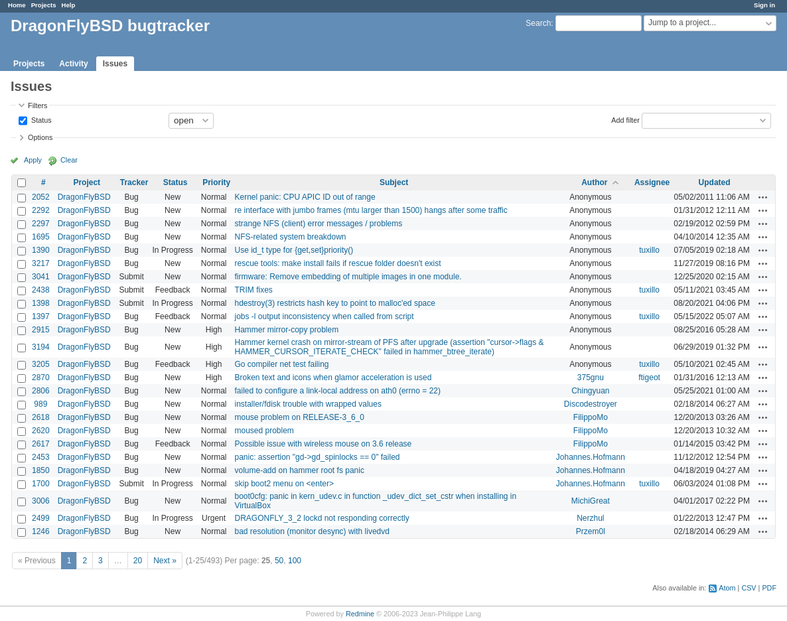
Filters (37, 105)
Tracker (134, 182)
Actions (763, 197)
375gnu (590, 377)
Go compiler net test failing (281, 364)
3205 (41, 364)
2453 (41, 457)
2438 (41, 290)
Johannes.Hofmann (590, 457)
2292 (41, 210)
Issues (115, 63)
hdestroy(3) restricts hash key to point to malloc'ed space (334, 303)
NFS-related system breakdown (290, 237)
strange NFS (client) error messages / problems (318, 223)
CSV (748, 588)
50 (279, 560)
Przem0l (590, 531)
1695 (41, 237)
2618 (41, 417)
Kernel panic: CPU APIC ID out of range (304, 197)
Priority (216, 182)
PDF (769, 588)
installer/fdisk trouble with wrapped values (307, 404)
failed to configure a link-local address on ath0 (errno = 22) (337, 390)
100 (294, 560)
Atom (727, 588)
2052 (41, 197)
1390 (41, 250)
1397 (41, 316)
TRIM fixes (253, 290)
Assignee (652, 182)
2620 (41, 430)
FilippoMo (590, 417)
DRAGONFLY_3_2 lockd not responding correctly (321, 518)
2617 (41, 443)
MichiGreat (590, 501)
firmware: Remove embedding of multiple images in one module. (347, 276)
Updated (715, 182)
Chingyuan (590, 390)
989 (40, 404)
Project (86, 182)
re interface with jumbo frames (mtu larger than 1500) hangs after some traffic (370, 210)
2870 (41, 377)
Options (40, 137)
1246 (41, 531)
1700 (41, 483)
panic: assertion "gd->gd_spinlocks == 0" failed (316, 457)
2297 (41, 223)
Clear (69, 160)
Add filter (625, 119)
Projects (43, 5)
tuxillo (649, 250)
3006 (41, 501)
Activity (73, 63)
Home (17, 5)
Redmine (360, 614)
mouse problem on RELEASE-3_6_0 (299, 417)
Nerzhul (590, 518)
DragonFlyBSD (84, 197)
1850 (41, 470)
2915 (41, 329)
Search (538, 23)
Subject (394, 182)
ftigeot (649, 377)
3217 (41, 263)
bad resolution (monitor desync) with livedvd (311, 531)
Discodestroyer (590, 404)
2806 (41, 390)
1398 (41, 303)
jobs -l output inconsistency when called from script (323, 316)
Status (40, 119)
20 (137, 560)
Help (69, 5)
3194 (41, 347)
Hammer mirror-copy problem (286, 329)
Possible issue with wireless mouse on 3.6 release (322, 443)
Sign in (764, 5)
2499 (41, 518)
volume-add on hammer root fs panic (299, 470)
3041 (41, 276)
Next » (165, 560)
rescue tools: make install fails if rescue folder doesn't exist (337, 263)
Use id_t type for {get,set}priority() (293, 250)
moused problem (263, 430)
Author (594, 182)
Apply (33, 160)
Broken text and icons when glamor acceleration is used (332, 377)
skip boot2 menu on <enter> (283, 483)
